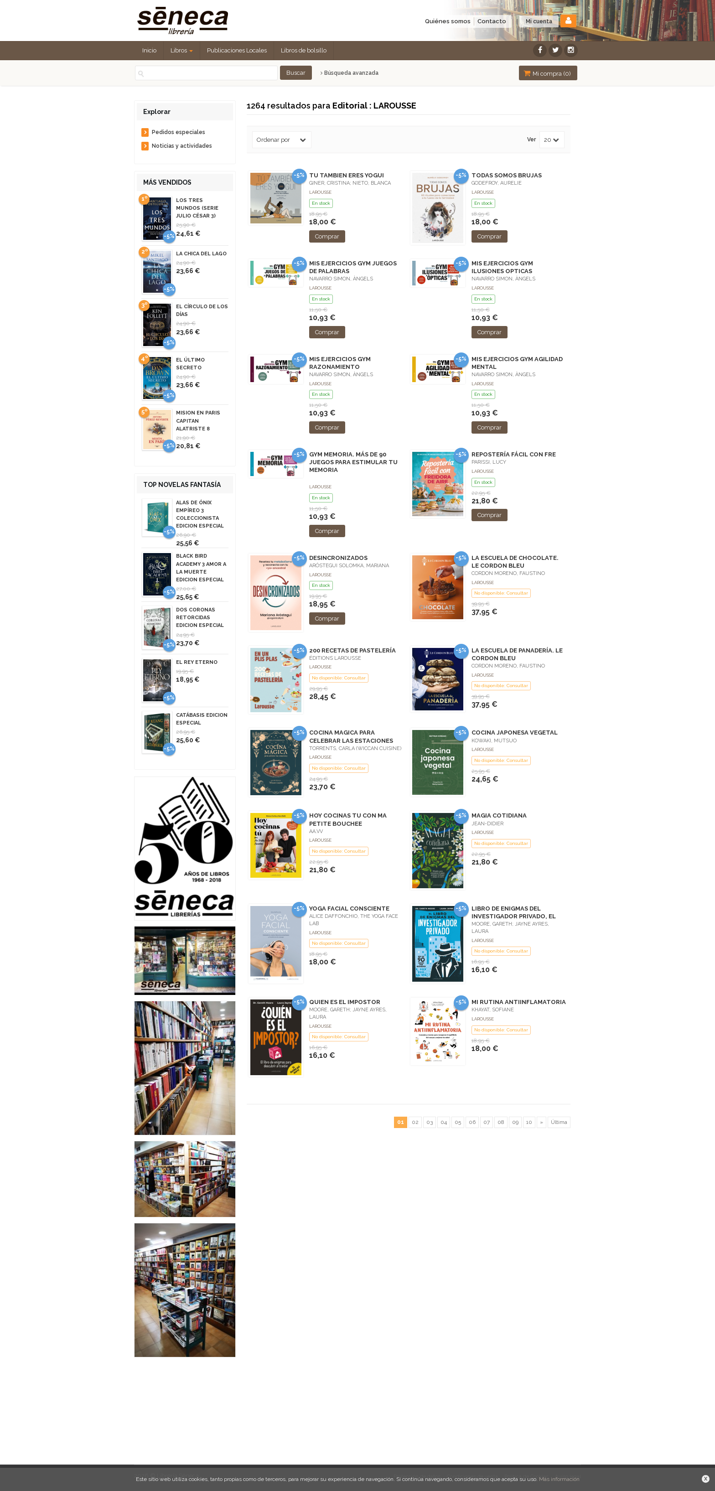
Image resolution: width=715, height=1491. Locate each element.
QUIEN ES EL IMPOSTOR (344, 1002)
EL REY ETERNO (197, 662)
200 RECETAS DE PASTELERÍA (352, 650)
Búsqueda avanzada (349, 73)
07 (486, 1122)
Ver (531, 139)
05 (458, 1122)
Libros (182, 50)
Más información (559, 1479)
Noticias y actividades (182, 146)
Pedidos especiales (178, 132)
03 (429, 1122)
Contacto (491, 21)
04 (443, 1122)
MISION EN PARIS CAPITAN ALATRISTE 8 (198, 420)
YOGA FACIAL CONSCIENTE (349, 908)
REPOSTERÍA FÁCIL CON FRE (513, 454)
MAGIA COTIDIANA (499, 815)
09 (515, 1122)
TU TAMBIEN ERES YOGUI (346, 175)
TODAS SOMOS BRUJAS (506, 175)
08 (500, 1122)
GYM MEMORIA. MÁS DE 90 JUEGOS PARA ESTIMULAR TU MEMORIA (353, 462)
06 (472, 1122)
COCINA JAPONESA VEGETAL (514, 732)
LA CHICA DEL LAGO (201, 254)
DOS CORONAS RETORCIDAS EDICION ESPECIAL (200, 617)
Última (559, 1122)
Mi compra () (547, 73)
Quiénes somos (448, 21)
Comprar (327, 236)
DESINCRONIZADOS (338, 557)
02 (415, 1122)
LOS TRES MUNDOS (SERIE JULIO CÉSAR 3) (197, 208)
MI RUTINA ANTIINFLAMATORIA (518, 1002)
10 (529, 1122)
